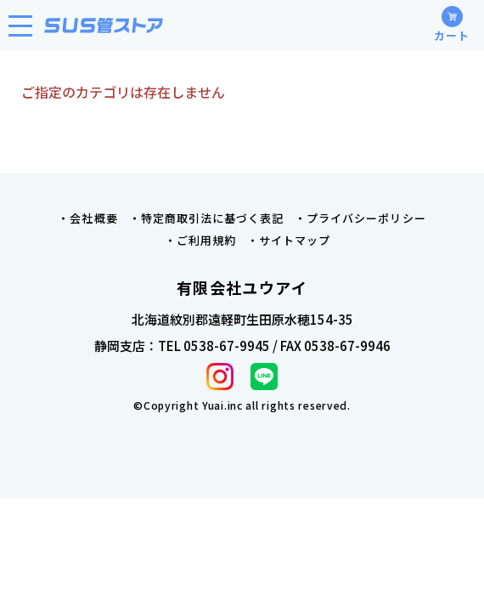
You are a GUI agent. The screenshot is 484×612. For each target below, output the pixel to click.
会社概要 (93, 218)
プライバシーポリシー (366, 218)
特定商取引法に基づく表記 (212, 218)
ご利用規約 (206, 240)
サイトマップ (294, 240)
